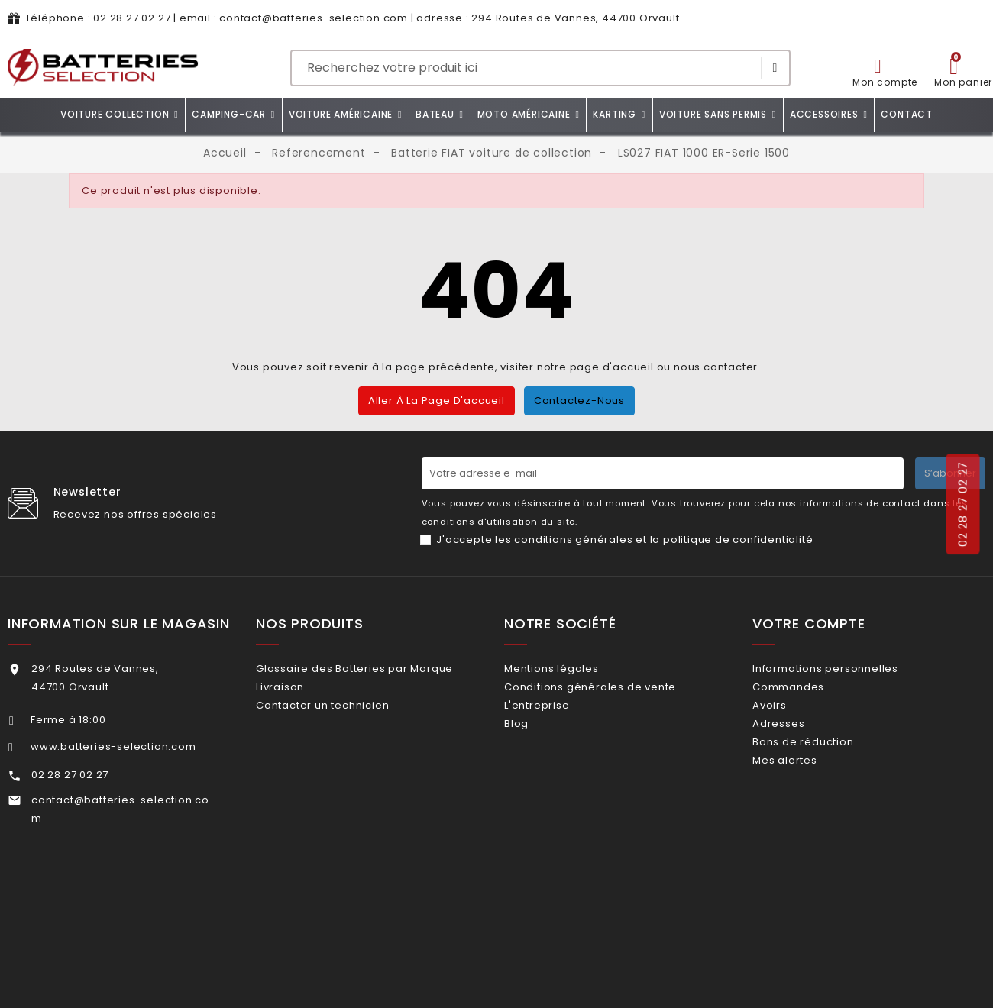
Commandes (808, 694)
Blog (536, 742)
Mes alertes (805, 792)
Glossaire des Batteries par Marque (374, 668)
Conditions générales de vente (609, 694)
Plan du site (664, 983)
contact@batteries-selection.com (313, 18)
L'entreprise (556, 718)
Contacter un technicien (342, 718)
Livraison (299, 694)
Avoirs (789, 718)
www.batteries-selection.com (113, 746)
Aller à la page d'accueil (436, 400)
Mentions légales (571, 668)
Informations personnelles (845, 668)
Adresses (798, 742)
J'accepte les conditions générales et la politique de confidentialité (624, 539)
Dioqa (603, 983)
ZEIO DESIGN (479, 983)
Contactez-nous (579, 400)
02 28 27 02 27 (131, 18)
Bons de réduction (823, 768)
